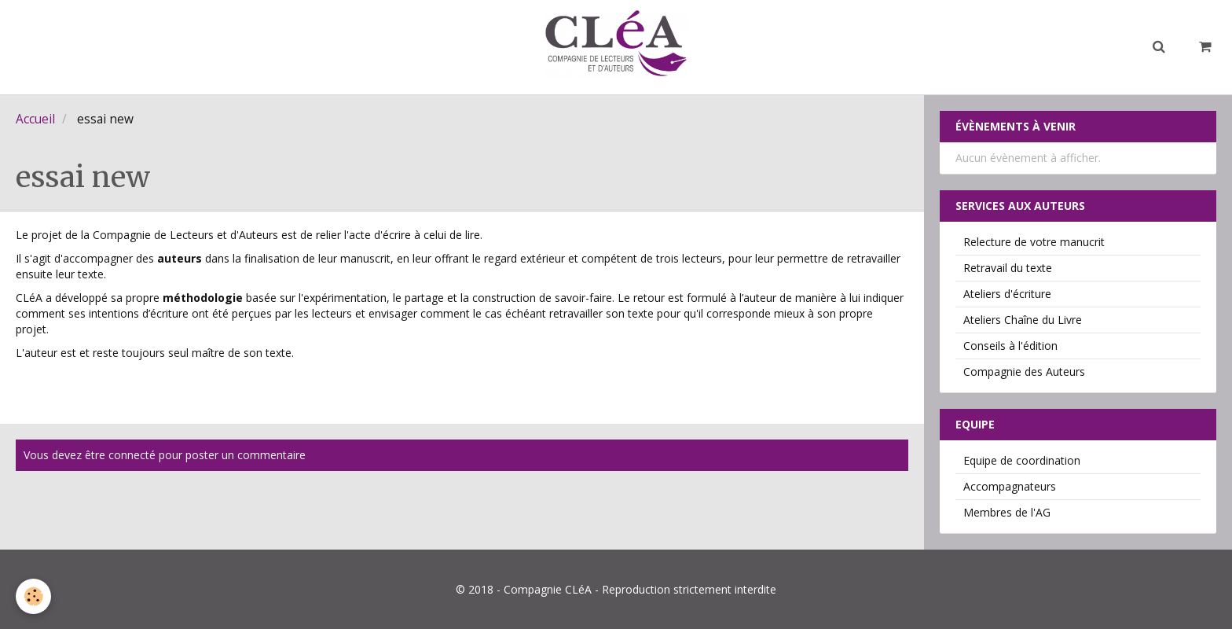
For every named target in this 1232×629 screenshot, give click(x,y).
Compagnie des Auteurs (1024, 371)
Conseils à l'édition (1010, 345)
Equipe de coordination (1021, 460)
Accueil (35, 119)
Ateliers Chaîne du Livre (1022, 319)
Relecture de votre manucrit (1034, 241)
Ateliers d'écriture (1007, 293)
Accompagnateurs (1009, 486)
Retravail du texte (1007, 267)
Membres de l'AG (1006, 512)
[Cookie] (33, 596)
